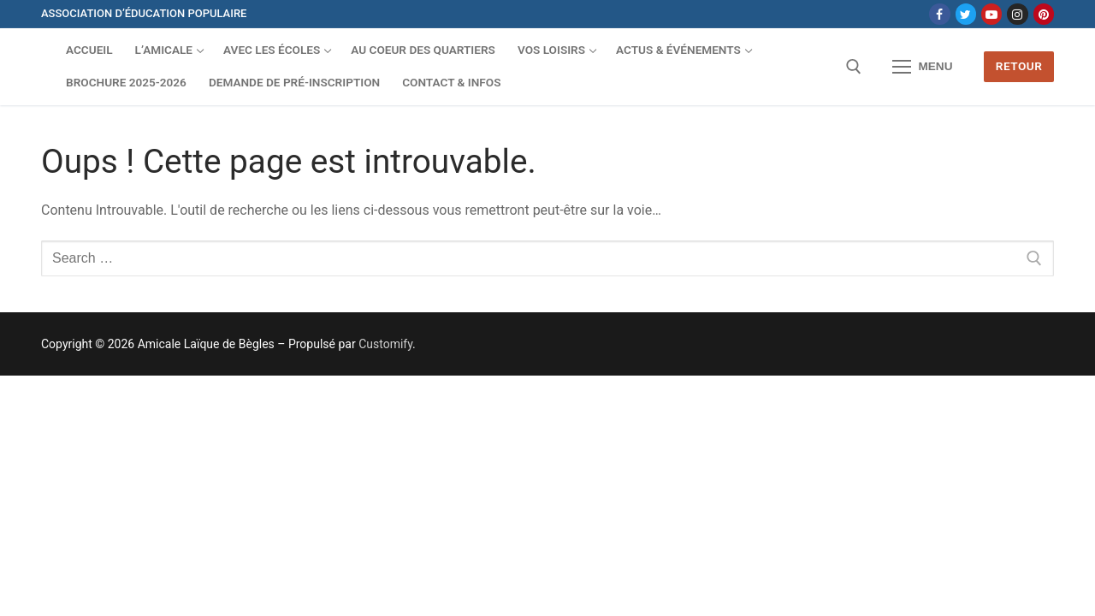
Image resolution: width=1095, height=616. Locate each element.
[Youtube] (991, 13)
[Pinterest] (1043, 13)
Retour (1019, 66)
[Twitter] (966, 13)
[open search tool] (853, 66)
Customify (385, 344)
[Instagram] (1017, 13)
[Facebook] (939, 13)
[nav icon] (923, 67)
